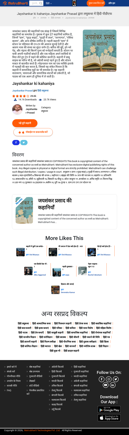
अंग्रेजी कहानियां (81, 381)
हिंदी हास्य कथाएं (42, 328)
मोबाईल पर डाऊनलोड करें (33, 132)
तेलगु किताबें (57, 390)
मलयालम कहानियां (82, 390)
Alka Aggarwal (40, 275)
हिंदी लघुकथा (43, 90)
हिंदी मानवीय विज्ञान (27, 337)
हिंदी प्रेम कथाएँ (37, 332)
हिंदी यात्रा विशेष (86, 328)
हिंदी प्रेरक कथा (81, 323)
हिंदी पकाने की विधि (91, 337)
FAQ (9, 390)
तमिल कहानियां (80, 395)
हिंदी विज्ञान (103, 346)
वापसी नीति (12, 385)
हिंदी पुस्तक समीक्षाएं (87, 341)
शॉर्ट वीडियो (34, 385)
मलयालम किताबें (59, 399)
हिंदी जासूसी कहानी (55, 332)
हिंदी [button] (49, 3)
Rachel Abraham (95, 275)
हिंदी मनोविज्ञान (45, 337)
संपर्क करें (11, 371)
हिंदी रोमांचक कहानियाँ (101, 332)
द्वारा (27, 255)
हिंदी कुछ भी (55, 350)
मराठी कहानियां (80, 376)
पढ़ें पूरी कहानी (25, 123)
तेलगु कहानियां (80, 399)
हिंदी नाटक (23, 332)
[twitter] (116, 379)
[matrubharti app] (74, 3)
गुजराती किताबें (58, 376)
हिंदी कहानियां (80, 366)
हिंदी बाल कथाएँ (24, 328)
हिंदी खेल (58, 346)
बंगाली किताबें (57, 395)
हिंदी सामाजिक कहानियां (77, 332)
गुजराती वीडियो (35, 376)
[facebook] (101, 379)
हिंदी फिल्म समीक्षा (48, 341)
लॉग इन (112, 3)
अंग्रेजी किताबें (57, 366)
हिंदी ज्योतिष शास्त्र (87, 346)
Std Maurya (34, 255)
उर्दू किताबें (56, 409)
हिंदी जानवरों (70, 346)
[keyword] (36, 3)
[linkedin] (113, 385)
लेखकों (32, 381)
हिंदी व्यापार (46, 346)
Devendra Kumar (68, 292)
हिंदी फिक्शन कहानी (63, 323)
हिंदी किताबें (57, 371)
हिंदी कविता (71, 328)
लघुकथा (44, 111)
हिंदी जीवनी (74, 337)
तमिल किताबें (57, 385)
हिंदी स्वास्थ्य (61, 337)
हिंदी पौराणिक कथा (67, 341)
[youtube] (106, 385)
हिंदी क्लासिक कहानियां (101, 323)
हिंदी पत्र (106, 337)
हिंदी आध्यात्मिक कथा (41, 323)
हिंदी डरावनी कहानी (28, 341)
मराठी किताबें (57, 381)
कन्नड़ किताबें (57, 404)
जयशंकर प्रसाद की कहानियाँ (55, 204)
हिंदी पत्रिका (57, 328)
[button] (40, 3)
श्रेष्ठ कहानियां (34, 366)
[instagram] (109, 379)
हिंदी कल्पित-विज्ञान (28, 346)
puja (67, 275)
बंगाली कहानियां (81, 385)
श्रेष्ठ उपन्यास (34, 371)
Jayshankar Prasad (22, 90)
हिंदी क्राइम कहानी (71, 350)
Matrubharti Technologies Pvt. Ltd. (42, 430)
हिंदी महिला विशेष (103, 328)
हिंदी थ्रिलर (104, 341)
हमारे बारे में (11, 366)
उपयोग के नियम (13, 381)
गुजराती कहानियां (81, 371)
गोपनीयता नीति (13, 376)
